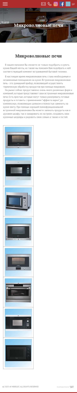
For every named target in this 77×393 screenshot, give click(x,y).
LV (73, 4)
